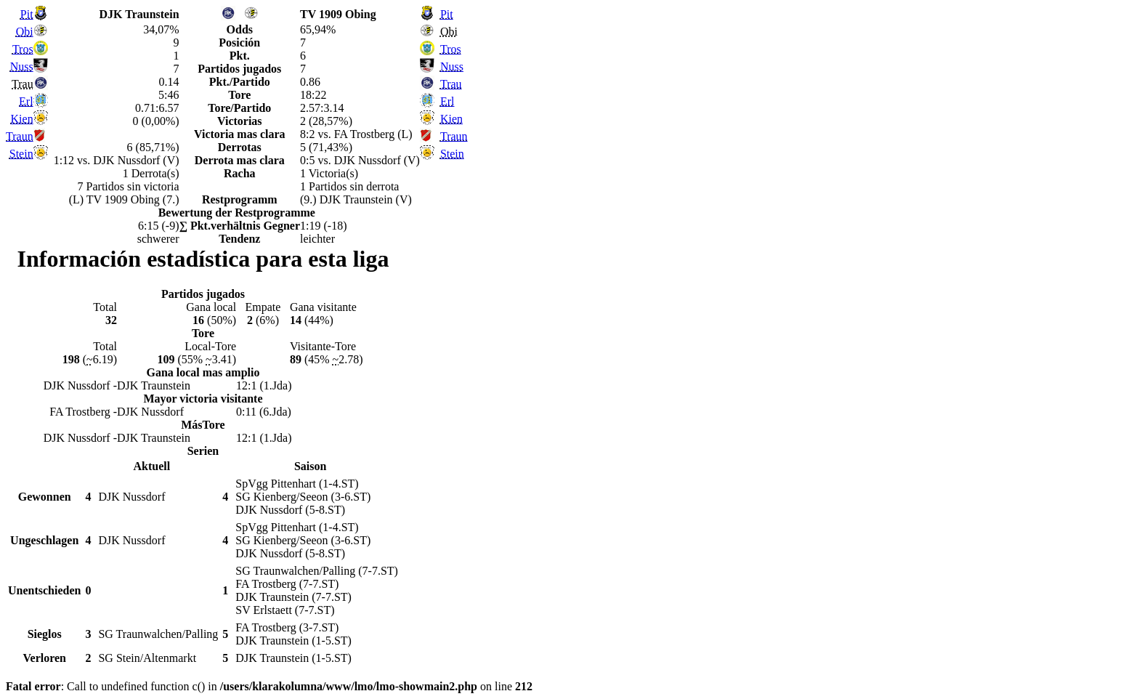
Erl (26, 101)
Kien (22, 119)
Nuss (21, 66)
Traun (19, 136)
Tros (22, 49)
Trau (451, 84)
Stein (21, 154)
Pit (26, 14)
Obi (24, 31)
